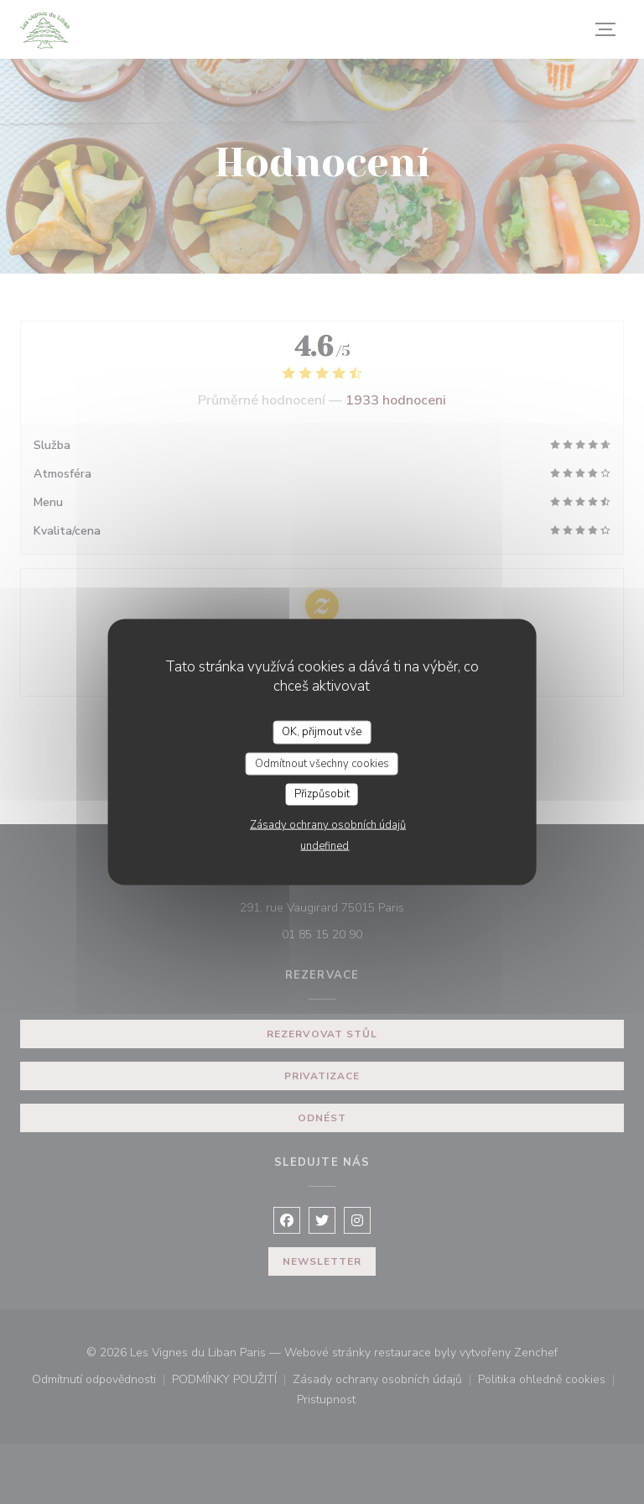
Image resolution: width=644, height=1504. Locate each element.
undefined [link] (324, 845)
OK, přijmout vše (321, 731)
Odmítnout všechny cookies (322, 762)
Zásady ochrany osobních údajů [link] (328, 824)
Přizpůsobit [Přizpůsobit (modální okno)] (322, 794)
